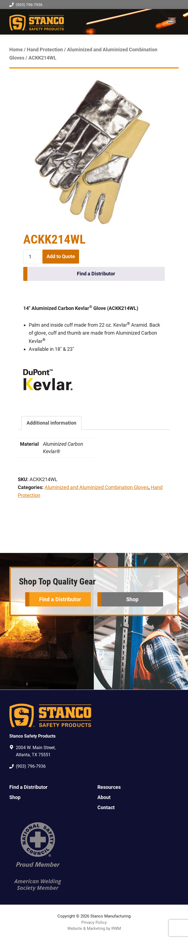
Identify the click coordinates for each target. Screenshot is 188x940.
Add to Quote (61, 256)
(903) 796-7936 (25, 4)
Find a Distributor (96, 273)
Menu (172, 20)
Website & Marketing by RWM (94, 928)
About (104, 797)
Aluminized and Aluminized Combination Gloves (97, 487)
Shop (132, 599)
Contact (106, 807)
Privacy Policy (94, 922)
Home (16, 49)
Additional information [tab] (51, 423)
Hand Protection (45, 49)
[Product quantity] (32, 257)
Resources (109, 787)
